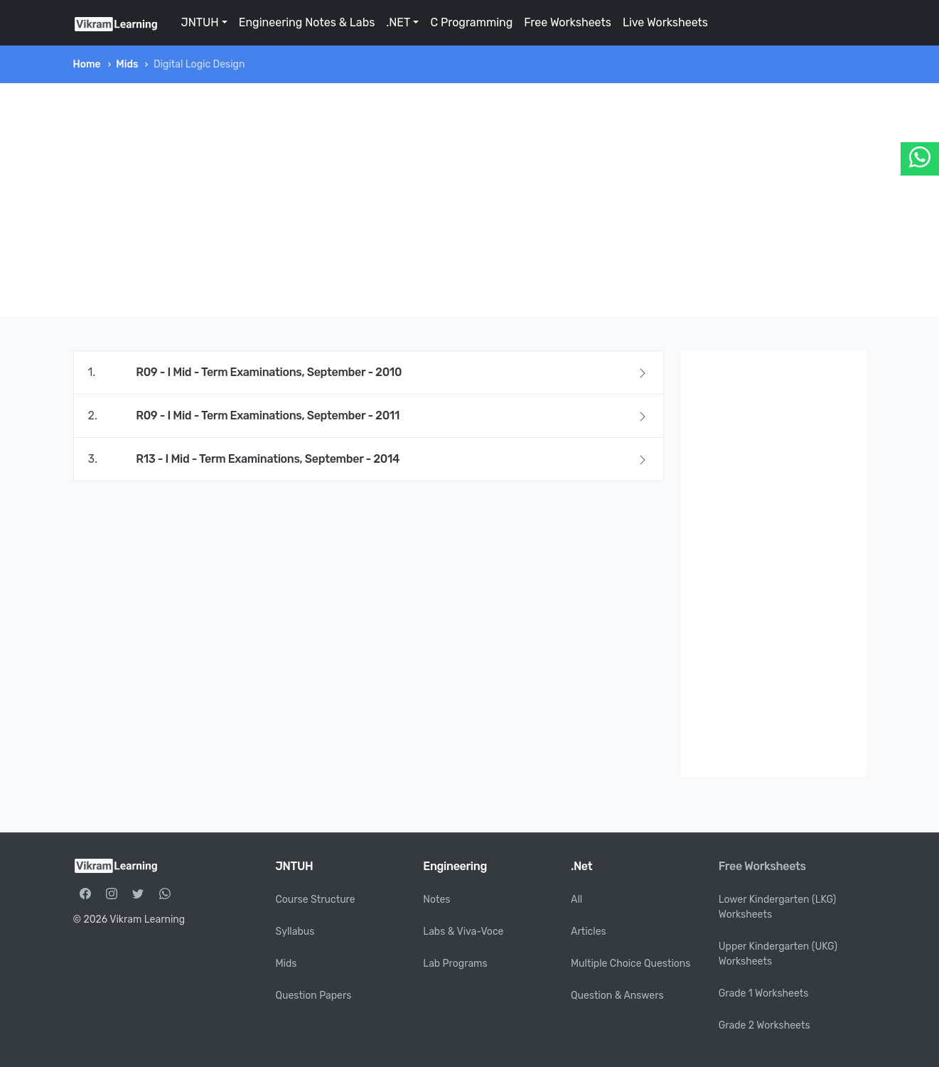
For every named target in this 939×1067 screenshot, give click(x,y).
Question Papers (314, 996)
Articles (588, 932)
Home (87, 64)
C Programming (471, 22)
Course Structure (315, 900)
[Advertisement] (469, 199)
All (576, 900)
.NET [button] (398, 22)
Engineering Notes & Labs (307, 22)
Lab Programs (455, 964)
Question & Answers (617, 996)
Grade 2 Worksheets (764, 1025)
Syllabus (295, 932)
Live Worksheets (665, 22)
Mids (127, 64)
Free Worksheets (567, 22)
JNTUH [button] (200, 22)
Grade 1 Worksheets (764, 993)
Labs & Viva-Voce (463, 932)
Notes (436, 900)
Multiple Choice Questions (631, 964)
